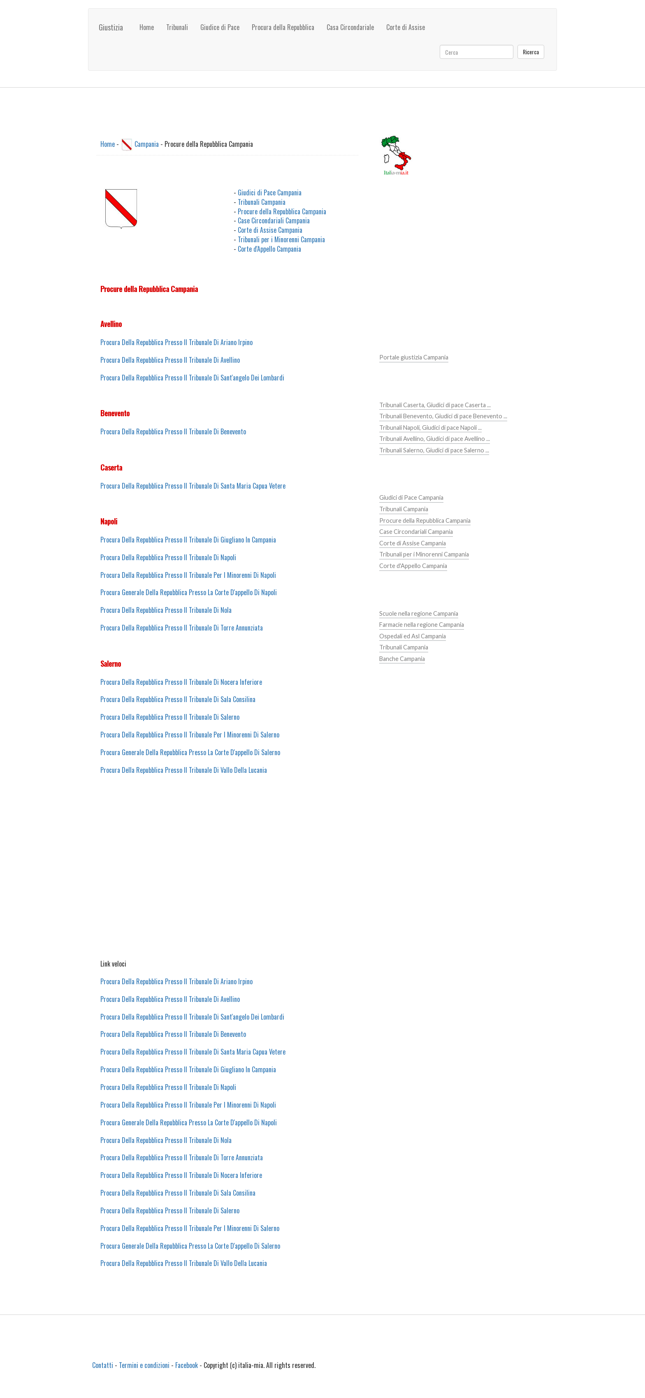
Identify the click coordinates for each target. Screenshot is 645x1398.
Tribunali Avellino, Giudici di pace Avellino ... (434, 438)
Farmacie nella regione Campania (421, 624)
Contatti (102, 1365)
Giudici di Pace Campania (270, 192)
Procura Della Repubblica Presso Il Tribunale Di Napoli (168, 557)
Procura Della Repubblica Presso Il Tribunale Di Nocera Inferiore (181, 682)
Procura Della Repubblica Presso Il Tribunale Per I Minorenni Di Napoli (188, 575)
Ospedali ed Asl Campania (412, 636)
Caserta (111, 467)
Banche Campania (402, 658)
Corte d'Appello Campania (269, 249)
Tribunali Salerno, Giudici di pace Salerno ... (434, 450)
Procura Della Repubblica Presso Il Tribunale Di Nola (166, 610)
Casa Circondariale (350, 27)
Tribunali (177, 27)
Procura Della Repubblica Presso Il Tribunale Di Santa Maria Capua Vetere (192, 486)
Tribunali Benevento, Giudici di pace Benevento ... (443, 416)
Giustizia (111, 27)
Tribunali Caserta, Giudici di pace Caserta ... (435, 404)
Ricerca (531, 51)
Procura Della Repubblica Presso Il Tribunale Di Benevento (173, 431)
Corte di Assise (405, 27)
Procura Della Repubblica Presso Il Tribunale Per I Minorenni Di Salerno (189, 735)
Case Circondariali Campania (274, 220)
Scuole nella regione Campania (418, 613)
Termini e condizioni (144, 1365)
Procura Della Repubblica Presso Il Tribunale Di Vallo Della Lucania (183, 770)
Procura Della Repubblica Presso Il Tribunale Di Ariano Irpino (176, 342)
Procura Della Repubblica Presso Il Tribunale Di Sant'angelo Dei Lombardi (192, 378)
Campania (147, 144)
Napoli (108, 521)
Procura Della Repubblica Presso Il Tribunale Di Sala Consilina (177, 699)
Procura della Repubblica (283, 27)
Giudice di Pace (219, 27)
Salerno (110, 663)
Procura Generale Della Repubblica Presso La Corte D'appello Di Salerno (190, 752)
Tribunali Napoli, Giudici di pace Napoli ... (430, 427)
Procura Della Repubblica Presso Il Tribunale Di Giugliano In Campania (188, 540)
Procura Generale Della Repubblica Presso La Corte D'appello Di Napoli (188, 592)
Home (146, 27)
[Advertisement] (227, 875)
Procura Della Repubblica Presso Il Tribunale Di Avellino (170, 360)
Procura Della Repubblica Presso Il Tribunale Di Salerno (169, 717)
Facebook (186, 1365)
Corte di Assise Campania (270, 230)
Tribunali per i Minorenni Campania (281, 239)
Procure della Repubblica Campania (282, 211)
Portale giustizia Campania (413, 357)
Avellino (111, 323)
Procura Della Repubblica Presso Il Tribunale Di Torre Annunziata (181, 628)
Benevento (115, 413)
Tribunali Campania (261, 202)
